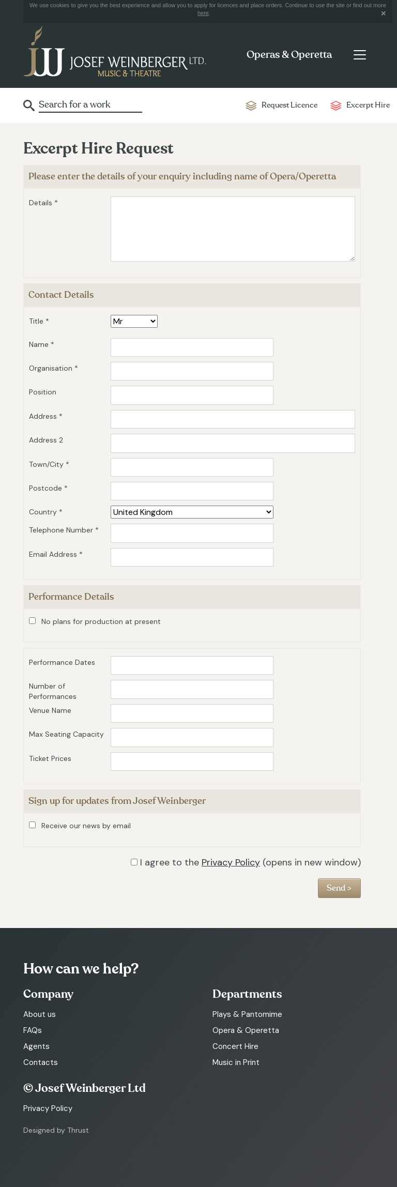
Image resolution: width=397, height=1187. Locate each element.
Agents (36, 1046)
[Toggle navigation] (359, 54)
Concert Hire (235, 1046)
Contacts (40, 1062)
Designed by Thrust (56, 1130)
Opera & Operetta (245, 1030)
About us (39, 1014)
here (203, 13)
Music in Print (235, 1062)
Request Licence (289, 105)
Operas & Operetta (289, 55)
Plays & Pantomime (247, 1014)
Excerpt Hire (368, 105)
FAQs (32, 1030)
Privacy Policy (231, 862)
